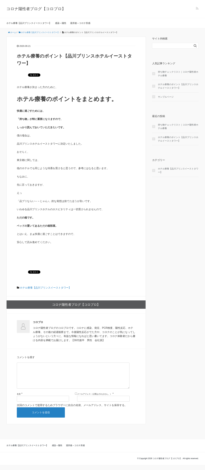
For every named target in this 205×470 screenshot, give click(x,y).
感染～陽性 (60, 23)
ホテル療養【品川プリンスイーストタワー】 (28, 23)
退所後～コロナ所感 (80, 23)
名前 (19, 399)
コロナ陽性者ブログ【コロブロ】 (36, 9)
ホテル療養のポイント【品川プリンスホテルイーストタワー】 (178, 86)
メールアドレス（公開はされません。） (94, 399)
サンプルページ (166, 97)
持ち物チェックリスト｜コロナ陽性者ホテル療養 (178, 74)
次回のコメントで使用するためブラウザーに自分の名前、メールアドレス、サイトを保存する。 (72, 410)
